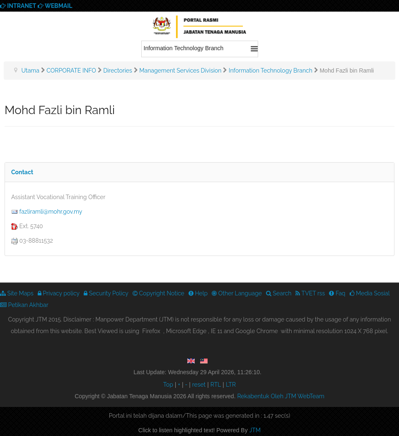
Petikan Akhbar (24, 305)
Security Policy (106, 293)
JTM (255, 430)
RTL (215, 384)
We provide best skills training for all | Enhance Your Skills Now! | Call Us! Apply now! (199, 28)
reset (199, 384)
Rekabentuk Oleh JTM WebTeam (280, 396)
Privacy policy (59, 293)
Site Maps (17, 293)
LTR (231, 384)
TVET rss (310, 293)
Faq (337, 293)
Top (168, 384)
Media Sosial (370, 293)
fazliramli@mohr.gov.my (50, 211)
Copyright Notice (158, 293)
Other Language (237, 293)
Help (198, 293)
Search (278, 293)
